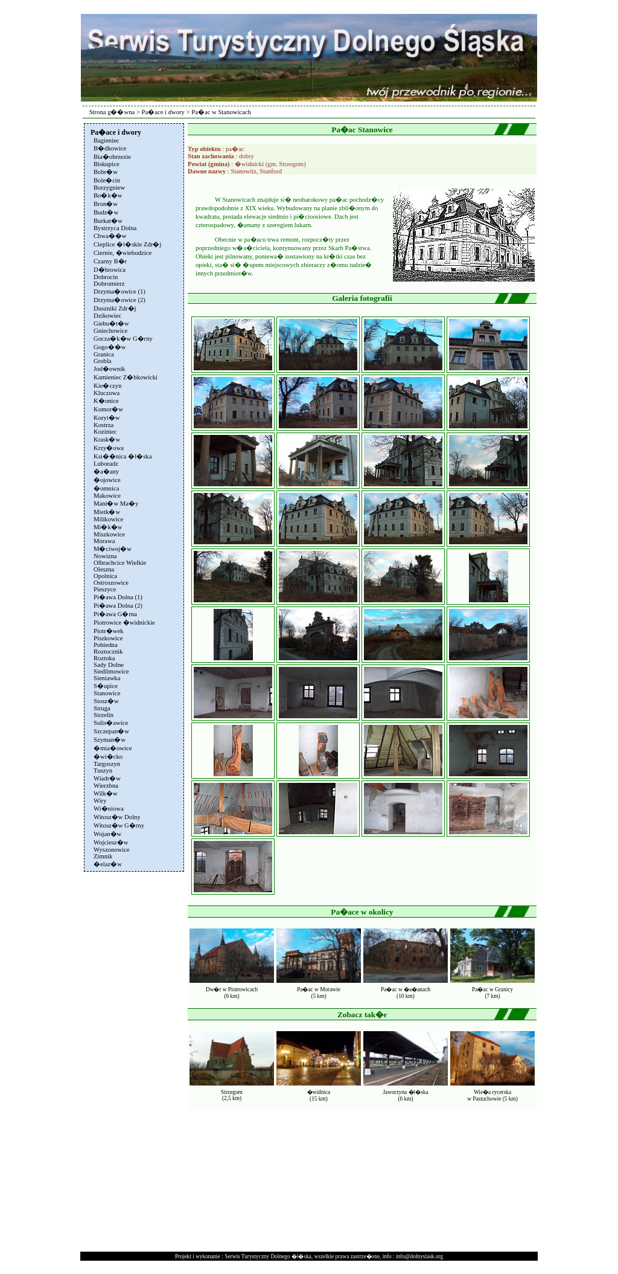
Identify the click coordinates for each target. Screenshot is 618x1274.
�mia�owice (113, 748)
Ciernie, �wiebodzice (122, 252)
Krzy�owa (109, 448)
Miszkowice (109, 534)
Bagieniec (106, 140)
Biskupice (106, 164)
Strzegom (232, 1092)
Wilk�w (106, 793)
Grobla (103, 361)
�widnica (319, 1092)
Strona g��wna (112, 112)
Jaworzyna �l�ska (405, 1092)
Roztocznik (108, 651)
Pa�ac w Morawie (318, 989)
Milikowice (108, 519)
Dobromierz (109, 283)
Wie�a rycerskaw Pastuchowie (489, 1095)
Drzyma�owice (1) (119, 291)
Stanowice (107, 693)
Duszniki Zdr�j (115, 308)
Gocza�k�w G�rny (123, 338)
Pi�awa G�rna (115, 614)
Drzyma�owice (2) (119, 300)
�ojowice (107, 480)
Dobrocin (106, 277)
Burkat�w (108, 220)
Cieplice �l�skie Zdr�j (127, 244)
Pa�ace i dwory (163, 112)
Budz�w (106, 212)
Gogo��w (110, 347)
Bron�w (106, 204)
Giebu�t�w (111, 323)
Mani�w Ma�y (116, 503)
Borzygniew (109, 187)
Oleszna (104, 569)
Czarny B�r (110, 261)
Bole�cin (107, 180)
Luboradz (106, 463)
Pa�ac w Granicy (492, 989)
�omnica (106, 488)
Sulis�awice (111, 722)
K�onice (106, 400)
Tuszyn (103, 770)
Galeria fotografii (362, 298)
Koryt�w (107, 417)
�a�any (106, 471)
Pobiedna (106, 645)
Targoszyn (107, 764)
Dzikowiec (107, 315)
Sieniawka (107, 678)
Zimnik (103, 856)
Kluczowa (106, 393)
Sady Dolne (109, 664)
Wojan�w (107, 834)
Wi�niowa (109, 808)
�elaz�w (108, 864)
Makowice (107, 495)
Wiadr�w (107, 778)
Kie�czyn (108, 385)
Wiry (100, 800)
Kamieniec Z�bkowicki (126, 377)
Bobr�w (106, 172)
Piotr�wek (108, 631)
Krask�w (107, 439)
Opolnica (105, 576)
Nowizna (105, 556)
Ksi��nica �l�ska (122, 456)
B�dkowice (110, 148)
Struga (102, 708)
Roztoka (104, 658)
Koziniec (105, 431)
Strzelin (103, 715)
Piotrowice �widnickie (124, 622)
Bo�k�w (108, 195)
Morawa (104, 541)
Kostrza (103, 425)
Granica (104, 354)
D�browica (110, 269)
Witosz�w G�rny (119, 825)
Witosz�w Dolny (117, 817)
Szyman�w (110, 739)
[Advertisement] (132, 1056)
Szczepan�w (111, 731)
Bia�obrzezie (112, 156)
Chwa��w (110, 236)
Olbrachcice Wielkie (120, 562)
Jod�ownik (109, 368)
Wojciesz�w (111, 842)
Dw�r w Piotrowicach (232, 989)
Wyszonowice (112, 849)
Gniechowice (110, 330)
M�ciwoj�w (113, 548)
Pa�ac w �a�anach (405, 989)
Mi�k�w (108, 527)
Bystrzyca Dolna (115, 228)
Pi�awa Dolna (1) (118, 597)
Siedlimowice (111, 671)
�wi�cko (108, 756)
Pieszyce (105, 589)
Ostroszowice (111, 582)
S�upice (106, 686)
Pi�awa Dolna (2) (118, 605)
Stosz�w (106, 701)
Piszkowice (108, 638)
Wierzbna (106, 785)
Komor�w (108, 409)
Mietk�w (107, 512)
